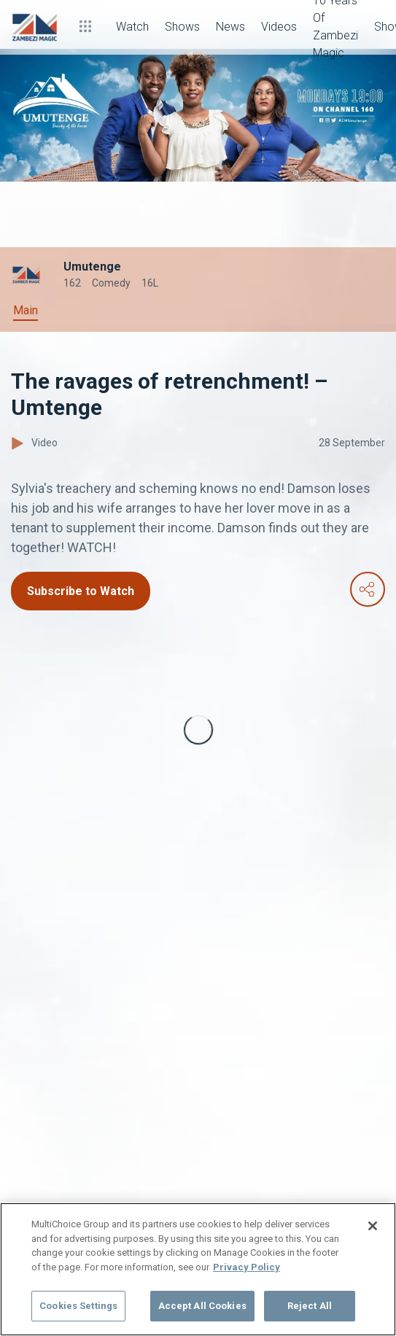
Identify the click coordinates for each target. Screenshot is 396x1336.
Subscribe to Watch (80, 591)
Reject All (309, 1305)
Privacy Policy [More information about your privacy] (246, 1267)
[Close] (373, 1226)
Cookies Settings (78, 1305)
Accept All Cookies (202, 1305)
